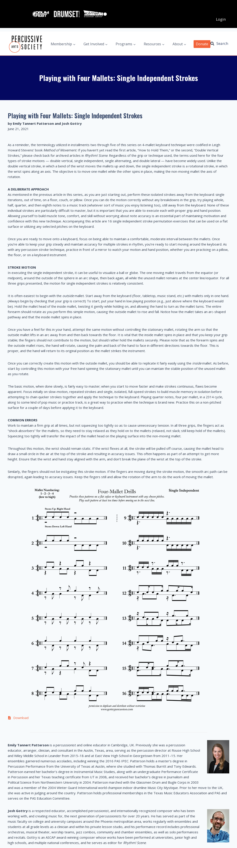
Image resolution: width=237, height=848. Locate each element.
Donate (202, 37)
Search (222, 36)
